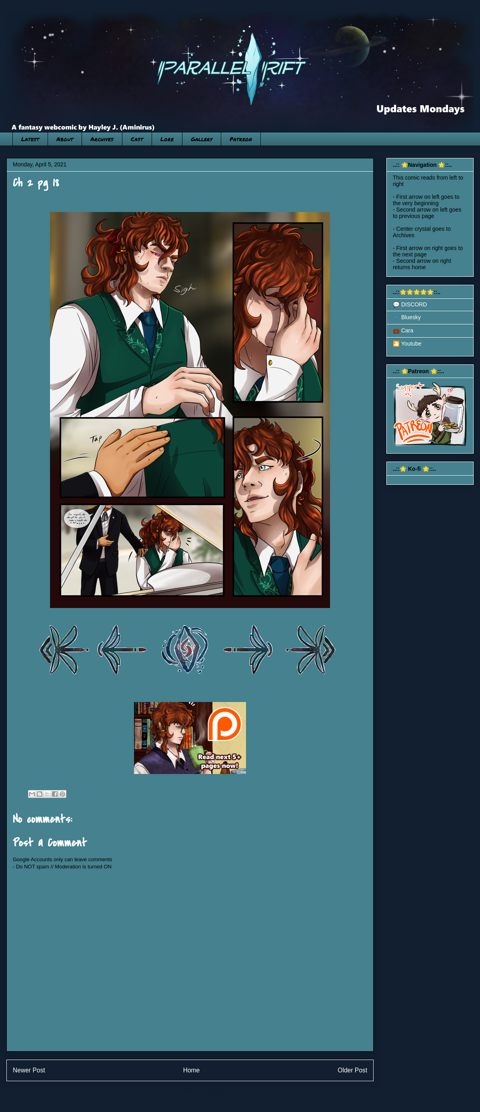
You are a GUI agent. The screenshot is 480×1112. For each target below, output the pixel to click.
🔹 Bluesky (407, 317)
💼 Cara (403, 330)
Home (191, 1070)
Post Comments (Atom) (206, 1091)
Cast (137, 139)
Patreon (241, 139)
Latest (30, 139)
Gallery (201, 139)
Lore (167, 139)
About (64, 139)
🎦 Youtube (407, 343)
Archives (102, 139)
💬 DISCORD (410, 304)
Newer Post (29, 1070)
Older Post (352, 1070)
